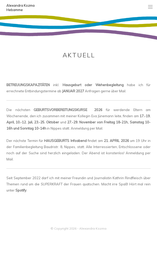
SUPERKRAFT (52, 184)
